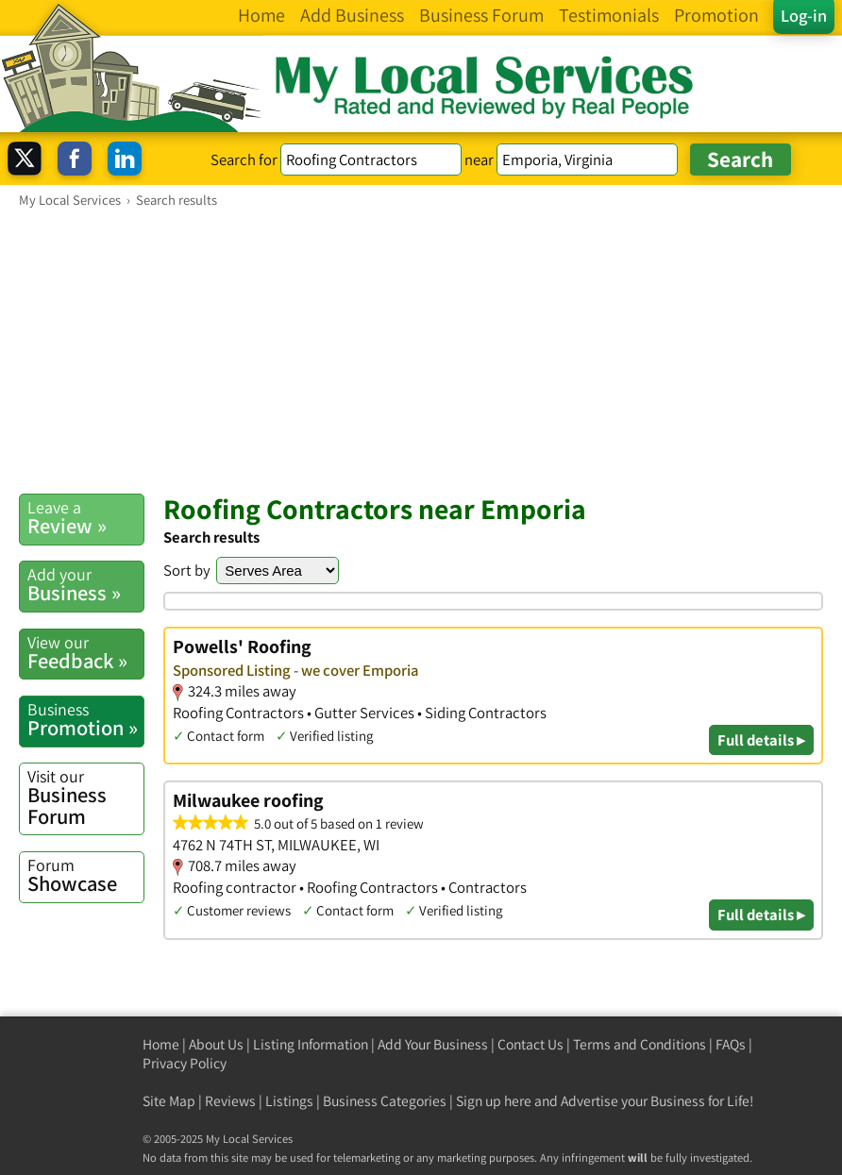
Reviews (230, 1101)
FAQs (731, 1044)
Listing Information (310, 1044)
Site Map (169, 1101)
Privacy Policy (185, 1063)
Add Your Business (433, 1044)
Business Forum (85, 797)
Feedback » (85, 652)
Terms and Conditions (639, 1044)
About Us (216, 1044)
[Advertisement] (421, 350)
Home (161, 1044)
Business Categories (384, 1101)
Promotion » (85, 719)
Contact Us (530, 1044)
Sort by (186, 570)
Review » (85, 517)
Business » (85, 584)
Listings (289, 1101)
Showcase (85, 875)
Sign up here (493, 1101)
